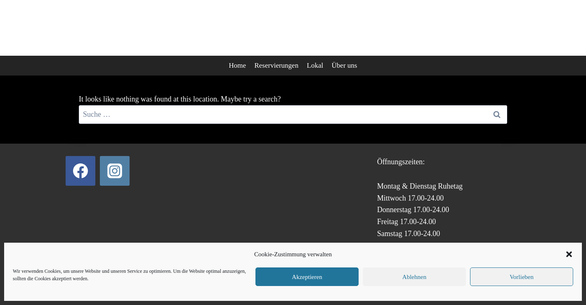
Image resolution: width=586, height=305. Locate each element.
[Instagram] (115, 171)
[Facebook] (80, 171)
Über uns (344, 65)
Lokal (315, 65)
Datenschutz (258, 284)
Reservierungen (276, 65)
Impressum (329, 284)
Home (237, 65)
